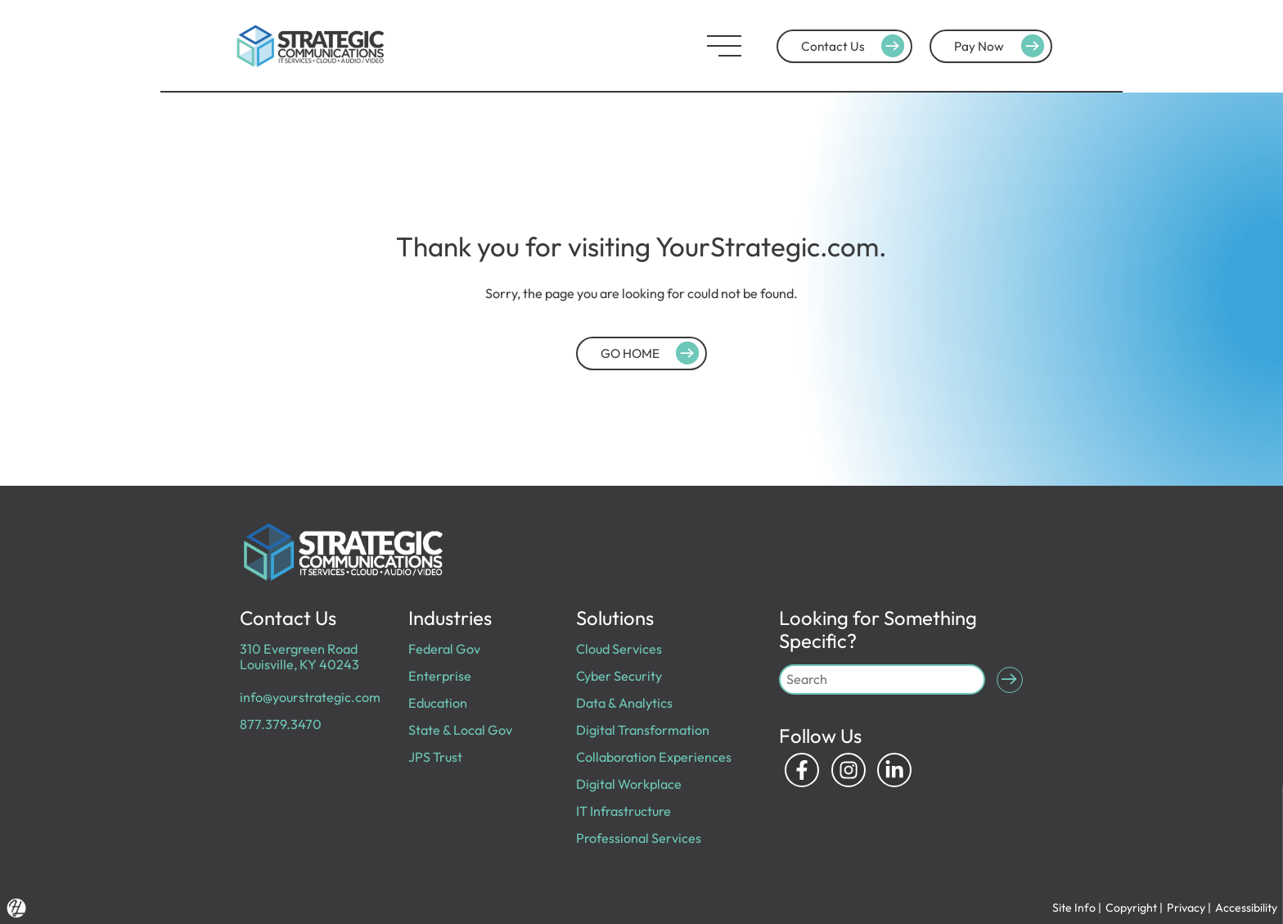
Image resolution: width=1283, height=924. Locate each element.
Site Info (1074, 907)
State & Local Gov (460, 730)
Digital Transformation (642, 730)
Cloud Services (619, 649)
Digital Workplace (629, 784)
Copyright (1131, 907)
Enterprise (439, 676)
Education (437, 703)
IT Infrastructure (623, 811)
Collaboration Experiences (654, 757)
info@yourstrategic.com (310, 697)
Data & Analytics (624, 703)
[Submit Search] (1010, 680)
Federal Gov (444, 649)
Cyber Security (619, 676)
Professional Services (638, 838)
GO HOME (652, 353)
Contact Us (855, 45)
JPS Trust (435, 757)
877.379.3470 (281, 724)
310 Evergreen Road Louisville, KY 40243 (299, 657)
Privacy (1186, 907)
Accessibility (1246, 907)
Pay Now (1001, 45)
